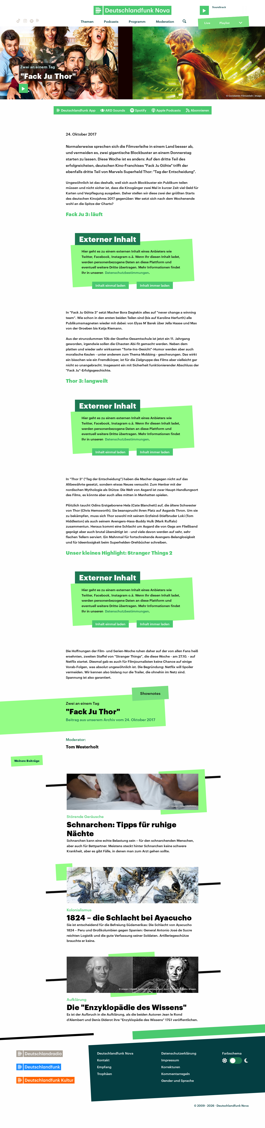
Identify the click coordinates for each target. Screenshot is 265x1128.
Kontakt (103, 1060)
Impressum (170, 1060)
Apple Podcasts (166, 110)
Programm (137, 21)
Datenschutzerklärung (178, 1053)
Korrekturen (170, 1067)
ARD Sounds (112, 110)
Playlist (224, 23)
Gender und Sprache (177, 1080)
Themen (87, 21)
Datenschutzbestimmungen (127, 272)
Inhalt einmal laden (110, 285)
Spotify (138, 110)
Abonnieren (197, 110)
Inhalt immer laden (155, 285)
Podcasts (111, 21)
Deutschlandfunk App (75, 110)
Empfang (104, 1067)
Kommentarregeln (175, 1074)
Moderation (165, 21)
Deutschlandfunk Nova (115, 1053)
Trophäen (104, 1074)
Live (207, 23)
